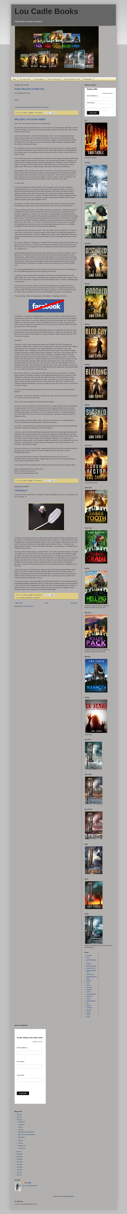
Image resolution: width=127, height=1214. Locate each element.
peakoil (88, 998)
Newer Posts (19, 603)
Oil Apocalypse (39, 79)
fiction (88, 983)
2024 (18, 1114)
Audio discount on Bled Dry (29, 88)
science (88, 1005)
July (19, 1127)
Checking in (21, 490)
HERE (17, 100)
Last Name (20, 1075)
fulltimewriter (28, 597)
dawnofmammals (91, 966)
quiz (87, 1003)
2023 (18, 1117)
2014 (18, 1169)
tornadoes (89, 1007)
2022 (18, 1120)
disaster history (90, 968)
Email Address (92, 96)
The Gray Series (25, 79)
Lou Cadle (28, 1183)
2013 (18, 1172)
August (20, 1124)
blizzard (88, 963)
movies (88, 992)
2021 (18, 1151)
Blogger (71, 1196)
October (20, 1122)
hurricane (89, 987)
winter (88, 1017)
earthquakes (90, 974)
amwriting (22, 597)
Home (46, 603)
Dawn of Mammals (54, 79)
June (19, 1129)
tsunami (88, 1010)
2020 (18, 1154)
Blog (14, 79)
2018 (18, 1159)
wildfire (88, 1014)
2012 (18, 1175)
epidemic (89, 980)
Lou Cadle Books (46, 11)
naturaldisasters (91, 994)
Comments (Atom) (28, 606)
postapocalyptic (91, 1001)
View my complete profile (29, 1185)
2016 (18, 1164)
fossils (88, 985)
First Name (90, 102)
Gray (87, 957)
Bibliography (87, 79)
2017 (18, 1162)
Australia (89, 955)
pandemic (89, 996)
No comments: (39, 112)
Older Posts (73, 603)
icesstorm (89, 989)
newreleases (36, 597)
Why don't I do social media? (30, 119)
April (19, 1143)
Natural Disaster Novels (72, 79)
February (21, 1145)
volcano (88, 1012)
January (20, 1148)
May (19, 1140)
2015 (18, 1167)
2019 (18, 1156)
